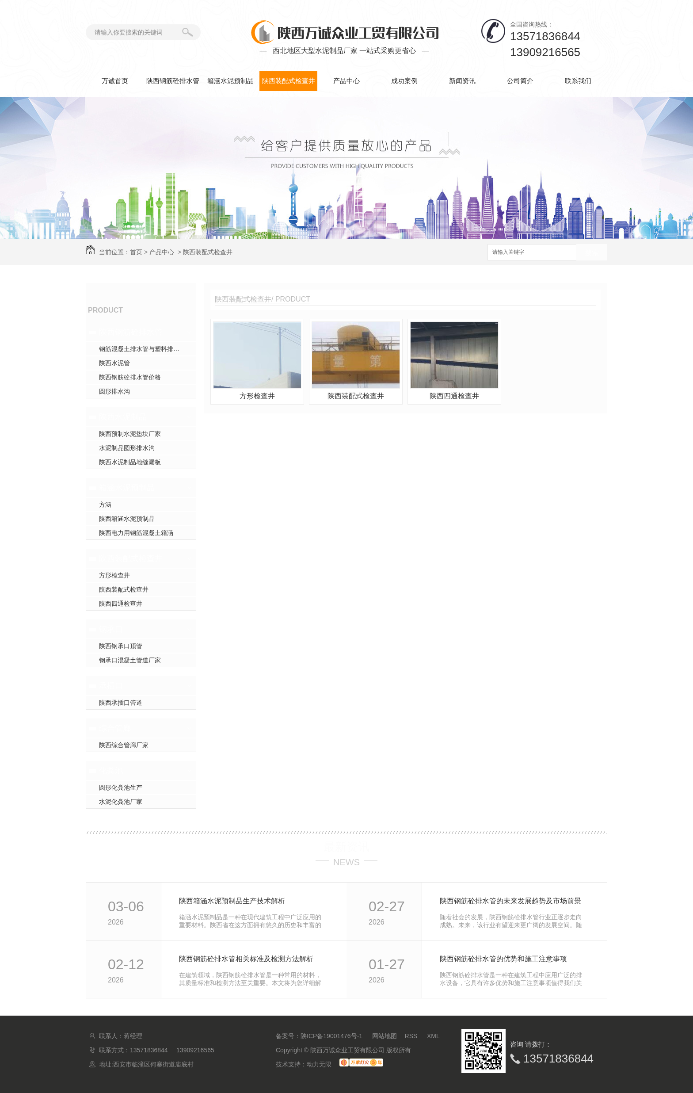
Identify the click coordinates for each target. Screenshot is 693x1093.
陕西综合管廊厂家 (123, 745)
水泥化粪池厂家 (120, 801)
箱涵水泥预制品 (230, 80)
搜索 (592, 252)
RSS (412, 1035)
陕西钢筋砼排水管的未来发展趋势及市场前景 (510, 901)
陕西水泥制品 (123, 417)
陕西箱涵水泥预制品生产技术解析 (232, 901)
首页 (136, 252)
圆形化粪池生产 (120, 787)
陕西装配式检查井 (288, 80)
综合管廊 (115, 728)
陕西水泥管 (114, 363)
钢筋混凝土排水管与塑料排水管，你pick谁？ (147, 348)
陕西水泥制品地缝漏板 (130, 462)
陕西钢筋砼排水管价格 (130, 377)
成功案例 (404, 80)
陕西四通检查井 (120, 603)
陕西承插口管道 (120, 702)
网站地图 (384, 1035)
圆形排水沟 (114, 391)
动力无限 (319, 1064)
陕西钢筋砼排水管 (172, 80)
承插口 (111, 685)
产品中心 (346, 80)
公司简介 (520, 80)
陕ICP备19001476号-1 (331, 1035)
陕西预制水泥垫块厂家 (130, 433)
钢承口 (111, 629)
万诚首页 (115, 80)
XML (433, 1035)
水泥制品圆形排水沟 (127, 447)
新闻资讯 (462, 80)
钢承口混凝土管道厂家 (130, 660)
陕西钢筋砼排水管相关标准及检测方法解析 (246, 959)
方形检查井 (114, 575)
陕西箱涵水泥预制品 (127, 518)
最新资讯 (346, 846)
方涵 (105, 504)
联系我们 (578, 80)
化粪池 (111, 770)
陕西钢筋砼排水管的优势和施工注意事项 (503, 959)
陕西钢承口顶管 (120, 646)
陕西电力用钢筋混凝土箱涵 (136, 532)
